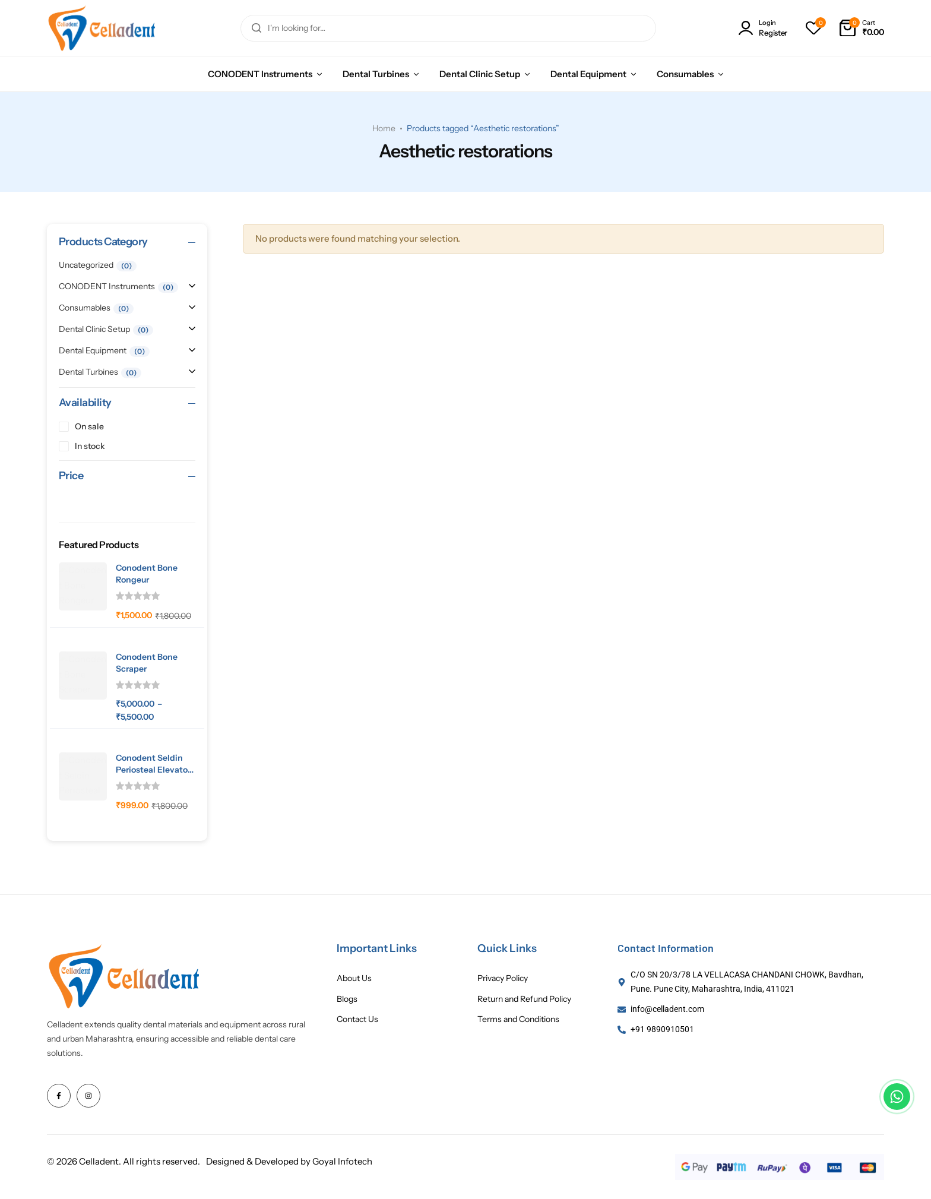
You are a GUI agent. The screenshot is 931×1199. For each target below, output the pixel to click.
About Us (354, 978)
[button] (813, 28)
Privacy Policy (502, 978)
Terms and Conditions (518, 1019)
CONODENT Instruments (260, 74)
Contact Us (357, 1019)
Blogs (347, 999)
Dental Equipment (588, 74)
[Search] (256, 28)
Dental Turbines (376, 74)
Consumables (685, 74)
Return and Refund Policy (524, 999)
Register (773, 33)
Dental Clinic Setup (479, 74)
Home (383, 128)
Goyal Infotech (342, 1161)
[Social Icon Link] (59, 1096)
